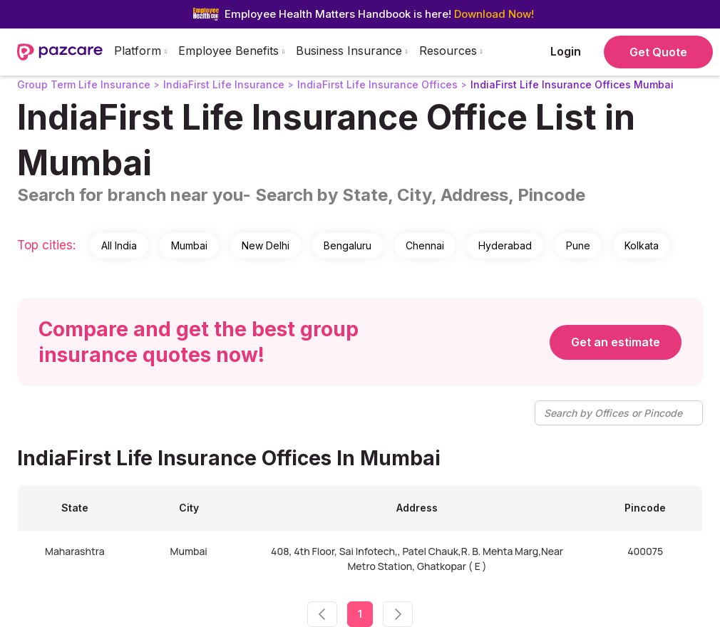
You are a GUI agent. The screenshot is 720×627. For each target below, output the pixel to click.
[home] (60, 52)
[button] (140, 52)
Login (565, 51)
